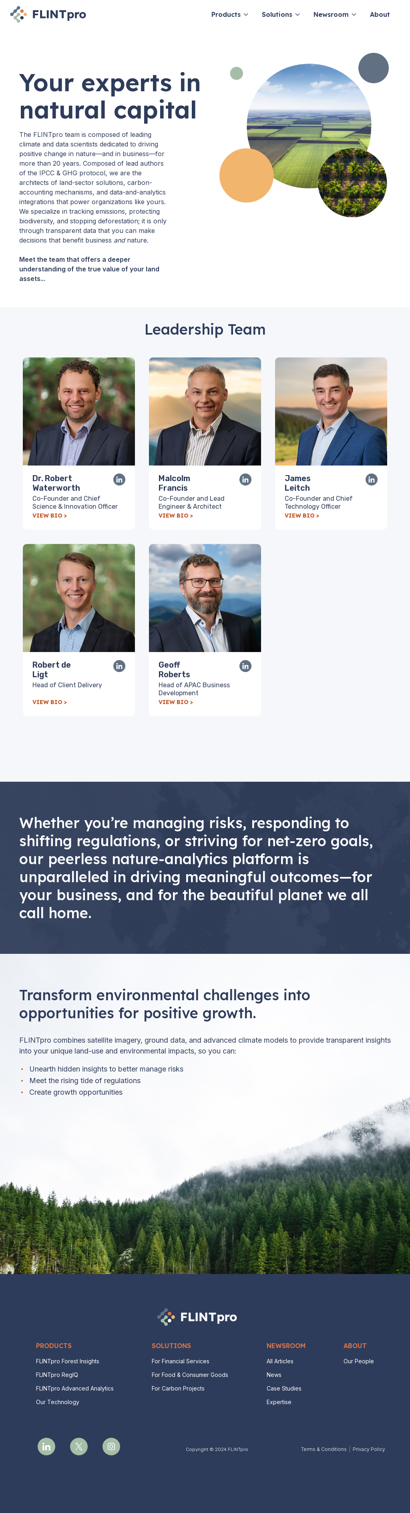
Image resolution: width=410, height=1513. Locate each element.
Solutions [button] (277, 14)
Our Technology (57, 1402)
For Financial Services (180, 1361)
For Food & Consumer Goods (190, 1374)
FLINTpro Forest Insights (67, 1361)
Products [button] (226, 14)
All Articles (280, 1361)
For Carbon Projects (178, 1388)
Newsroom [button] (331, 14)
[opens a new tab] (46, 1446)
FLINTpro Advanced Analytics (75, 1388)
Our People (359, 1361)
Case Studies (284, 1388)
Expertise (279, 1402)
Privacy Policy (369, 1449)
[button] (246, 14)
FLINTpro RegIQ (57, 1374)
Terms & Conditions (324, 1449)
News (274, 1374)
